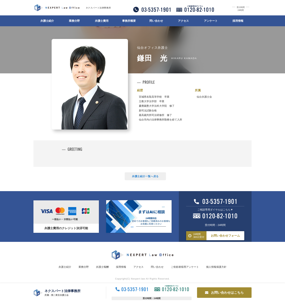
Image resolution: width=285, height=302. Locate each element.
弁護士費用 (102, 20)
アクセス (183, 20)
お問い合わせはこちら (224, 292)
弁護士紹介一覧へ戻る (145, 176)
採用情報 (237, 20)
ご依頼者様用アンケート (185, 266)
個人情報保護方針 (216, 266)
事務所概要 (129, 20)
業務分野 (74, 20)
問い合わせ (156, 20)
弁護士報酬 (102, 266)
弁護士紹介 (47, 20)
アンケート (211, 20)
